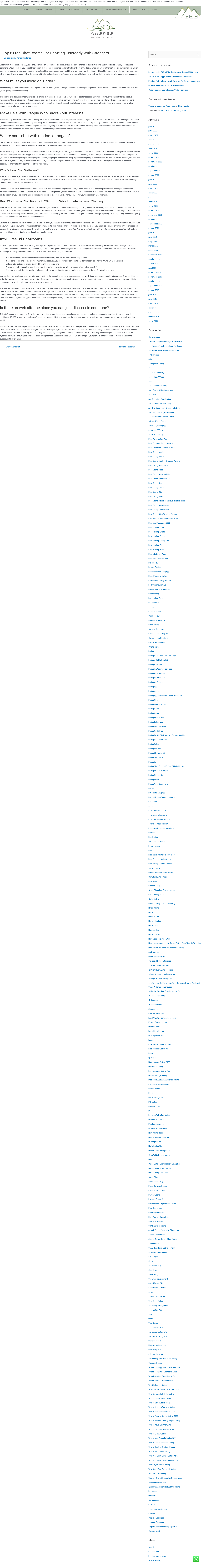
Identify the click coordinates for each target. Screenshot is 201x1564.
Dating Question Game (157, 725)
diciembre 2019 (154, 268)
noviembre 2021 (155, 212)
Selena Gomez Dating (157, 1213)
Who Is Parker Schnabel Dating (161, 1416)
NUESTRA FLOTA (92, 10)
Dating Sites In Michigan (158, 756)
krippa (150, 1023)
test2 (150, 1295)
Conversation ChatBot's (158, 626)
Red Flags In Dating (156, 1191)
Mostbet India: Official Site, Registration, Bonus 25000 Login (173, 72)
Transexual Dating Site (157, 1308)
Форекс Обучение (156, 1494)
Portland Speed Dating (157, 1178)
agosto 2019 (153, 286)
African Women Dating (157, 379)
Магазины (152, 1464)
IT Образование (155, 988)
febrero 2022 (153, 199)
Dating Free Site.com (157, 691)
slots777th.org (154, 1243)
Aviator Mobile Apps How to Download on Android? (170, 76)
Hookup (151, 894)
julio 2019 (152, 290)
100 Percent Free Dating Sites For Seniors (166, 341)
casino (151, 596)
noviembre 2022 (155, 160)
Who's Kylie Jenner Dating (159, 1438)
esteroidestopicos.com (158, 808)
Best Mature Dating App (158, 548)
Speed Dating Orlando (157, 1265)
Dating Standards (155, 760)
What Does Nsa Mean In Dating (161, 1356)
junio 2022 (152, 182)
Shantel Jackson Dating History (161, 1226)
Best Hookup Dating (156, 526)
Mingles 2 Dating (155, 1088)
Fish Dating (153, 820)
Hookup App (153, 898)
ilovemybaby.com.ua (156, 941)
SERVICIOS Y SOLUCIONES (69, 10)
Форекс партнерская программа (162, 1498)
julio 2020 (152, 264)
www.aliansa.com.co (157, 1455)
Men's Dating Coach (156, 1079)
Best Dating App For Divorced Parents (164, 453)
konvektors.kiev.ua (156, 1014)
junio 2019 (152, 294)
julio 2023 (152, 126)
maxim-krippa (154, 1070)
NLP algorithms (154, 1122)
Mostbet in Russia (156, 1101)
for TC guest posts (156, 825)
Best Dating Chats (156, 479)
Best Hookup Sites (156, 539)
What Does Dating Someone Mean (162, 1347)
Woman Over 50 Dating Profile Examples (165, 1451)
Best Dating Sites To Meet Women (162, 505)
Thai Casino (153, 1300)
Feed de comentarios (157, 1527)
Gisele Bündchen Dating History (161, 872)
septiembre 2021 (155, 221)
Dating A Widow (155, 652)
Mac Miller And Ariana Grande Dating (163, 1062)
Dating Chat (153, 686)
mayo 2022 (153, 186)
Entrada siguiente (128, 346)
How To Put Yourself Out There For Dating (166, 932)
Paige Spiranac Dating (157, 1165)
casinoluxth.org (154, 600)
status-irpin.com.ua (156, 1274)
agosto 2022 (153, 173)
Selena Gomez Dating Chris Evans (162, 1217)
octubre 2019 (154, 277)
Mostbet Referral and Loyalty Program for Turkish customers (174, 81)
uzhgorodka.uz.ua (155, 1330)
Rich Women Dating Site (158, 1196)
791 (150, 362)
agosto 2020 (153, 260)
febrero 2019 (153, 312)
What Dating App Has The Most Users (164, 1343)
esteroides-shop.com (157, 799)
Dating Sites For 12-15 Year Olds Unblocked (166, 751)
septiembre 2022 (155, 169)
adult (150, 375)
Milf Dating (152, 1083)
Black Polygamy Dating (157, 565)
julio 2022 (152, 178)
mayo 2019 (153, 299)
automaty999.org (155, 427)
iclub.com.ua (153, 937)
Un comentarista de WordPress (161, 105)
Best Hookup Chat (156, 518)
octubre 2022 (154, 164)
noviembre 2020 (155, 251)
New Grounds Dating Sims (159, 1118)
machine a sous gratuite (158, 1066)
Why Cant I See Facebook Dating (162, 1442)
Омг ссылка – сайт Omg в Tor (173, 110)
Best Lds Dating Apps (157, 544)
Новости (152, 1468)
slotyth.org (152, 1248)
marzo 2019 (153, 307)
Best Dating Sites (155, 487)
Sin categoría (9, 58)
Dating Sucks (153, 764)
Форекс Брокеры (156, 1490)
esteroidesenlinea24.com (159, 803)
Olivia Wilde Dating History (159, 1135)
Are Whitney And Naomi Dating (161, 410)
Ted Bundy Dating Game (158, 1282)
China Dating (153, 613)
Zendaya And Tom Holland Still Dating (164, 1459)
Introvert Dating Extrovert (158, 950)
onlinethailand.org (155, 1161)
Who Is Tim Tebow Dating (159, 1425)
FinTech (151, 816)
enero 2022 (153, 203)
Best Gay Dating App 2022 (159, 513)
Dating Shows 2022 (156, 738)
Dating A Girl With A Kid (158, 648)
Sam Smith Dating (155, 1200)
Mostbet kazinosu (156, 1105)
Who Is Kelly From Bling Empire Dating (164, 1395)
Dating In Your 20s (156, 704)
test (150, 1291)
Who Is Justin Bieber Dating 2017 (162, 1386)
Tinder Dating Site (155, 1304)
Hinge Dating (153, 890)
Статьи (151, 1477)
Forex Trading (154, 829)
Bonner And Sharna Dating (159, 578)
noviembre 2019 (155, 273)
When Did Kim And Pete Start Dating (163, 1364)
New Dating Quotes (156, 1113)
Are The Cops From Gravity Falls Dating (165, 401)
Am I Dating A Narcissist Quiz (160, 384)
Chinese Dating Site (156, 617)
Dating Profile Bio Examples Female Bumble (166, 721)
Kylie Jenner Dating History (159, 1027)
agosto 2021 (153, 225)
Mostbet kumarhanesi (157, 1109)
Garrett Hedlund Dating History (161, 855)
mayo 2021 (153, 238)
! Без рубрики (154, 332)
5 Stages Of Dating (156, 358)
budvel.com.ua (154, 591)
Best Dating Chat (155, 475)
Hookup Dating (154, 903)
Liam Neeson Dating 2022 (159, 1044)
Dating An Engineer (156, 669)
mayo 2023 (153, 134)
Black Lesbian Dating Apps (159, 561)
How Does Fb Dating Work (159, 920)
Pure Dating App (155, 1187)
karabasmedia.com (156, 997)
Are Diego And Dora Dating (159, 392)
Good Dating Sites (156, 877)
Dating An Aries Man (156, 665)
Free (150, 833)
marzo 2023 (153, 143)
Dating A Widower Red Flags (160, 656)
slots (150, 1239)
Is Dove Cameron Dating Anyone (162, 958)
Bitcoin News (153, 552)
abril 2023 (152, 139)
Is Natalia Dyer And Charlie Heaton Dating (165, 975)
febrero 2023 (153, 147)
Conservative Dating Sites (159, 622)
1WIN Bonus (153, 349)
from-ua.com (154, 851)
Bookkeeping (153, 583)
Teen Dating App (155, 1286)
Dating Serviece (154, 734)
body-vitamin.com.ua (157, 574)
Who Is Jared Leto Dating (159, 1377)
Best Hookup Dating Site (158, 531)
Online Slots (153, 1157)
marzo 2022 (153, 195)
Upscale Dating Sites (157, 1321)
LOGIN (154, 10)
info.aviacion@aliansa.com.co (146, 1556)
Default (151, 773)
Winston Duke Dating (157, 1446)
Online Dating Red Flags (158, 1152)
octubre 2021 (154, 216)
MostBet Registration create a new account (166, 85)
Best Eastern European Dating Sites (163, 509)
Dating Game (153, 695)
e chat (35, 332)
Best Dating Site (155, 483)
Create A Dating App (156, 630)
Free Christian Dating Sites (159, 842)
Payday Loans (154, 1174)
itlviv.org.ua (153, 992)
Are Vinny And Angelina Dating (161, 405)
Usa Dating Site (154, 1325)
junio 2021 (152, 234)
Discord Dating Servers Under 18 (161, 782)
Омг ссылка (153, 1472)
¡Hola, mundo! (183, 105)
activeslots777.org (156, 371)
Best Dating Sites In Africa (159, 496)
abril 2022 (152, 190)
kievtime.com (154, 1010)
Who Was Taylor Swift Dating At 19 (163, 1434)
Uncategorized (154, 1317)
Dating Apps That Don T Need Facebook (165, 682)
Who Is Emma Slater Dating (159, 1373)
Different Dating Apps (157, 777)
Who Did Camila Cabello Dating (161, 1369)
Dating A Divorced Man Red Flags (162, 643)
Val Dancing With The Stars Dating (162, 1334)
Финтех (151, 1485)
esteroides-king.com (157, 794)
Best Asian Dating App (157, 431)
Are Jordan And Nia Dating (159, 397)
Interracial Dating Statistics (159, 945)
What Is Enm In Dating (157, 1360)
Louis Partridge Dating (157, 1057)
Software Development (158, 1256)
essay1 (151, 790)
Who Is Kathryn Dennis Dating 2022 (163, 1390)
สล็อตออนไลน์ (154, 1503)
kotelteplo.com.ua (155, 1018)
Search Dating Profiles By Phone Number (165, 1209)
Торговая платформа (157, 1481)
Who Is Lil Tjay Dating (157, 1408)
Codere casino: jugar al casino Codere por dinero (169, 89)
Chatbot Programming (157, 609)
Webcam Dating (155, 1338)
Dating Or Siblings (155, 717)
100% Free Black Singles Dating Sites (163, 345)
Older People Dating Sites (159, 1131)
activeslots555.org (156, 366)
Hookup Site (153, 911)
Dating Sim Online (155, 743)
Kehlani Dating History (157, 1005)
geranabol (152, 864)
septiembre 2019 (155, 281)
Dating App (153, 673)
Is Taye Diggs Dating (156, 979)
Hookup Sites (154, 916)
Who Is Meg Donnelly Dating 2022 (162, 1412)
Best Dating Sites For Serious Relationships (166, 492)
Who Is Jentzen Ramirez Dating (161, 1382)
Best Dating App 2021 (157, 444)
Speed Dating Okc (155, 1261)
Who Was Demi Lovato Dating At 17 (163, 1429)
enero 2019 (153, 316)
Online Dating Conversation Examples (164, 1144)
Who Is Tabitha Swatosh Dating (161, 1421)
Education (152, 786)
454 (150, 353)
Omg (150, 1140)
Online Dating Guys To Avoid (160, 1148)
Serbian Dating (154, 1222)
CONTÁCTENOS (139, 10)
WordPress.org (154, 1532)
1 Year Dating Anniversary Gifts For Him (165, 336)
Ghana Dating (154, 868)
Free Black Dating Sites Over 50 (161, 838)
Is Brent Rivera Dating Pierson (160, 954)
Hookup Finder (154, 907)
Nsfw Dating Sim (155, 1127)
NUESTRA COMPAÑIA (44, 10)
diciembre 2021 (154, 208)
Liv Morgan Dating (155, 1049)
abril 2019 (152, 303)
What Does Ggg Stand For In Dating (163, 1351)
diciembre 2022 (154, 156)
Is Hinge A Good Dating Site (160, 963)
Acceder (151, 1519)
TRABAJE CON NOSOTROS (116, 10)
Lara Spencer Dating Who (159, 1031)
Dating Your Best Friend (158, 769)
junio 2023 (152, 130)
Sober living (153, 1252)
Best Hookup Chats (156, 522)
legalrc (151, 1036)
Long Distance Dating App (159, 1053)
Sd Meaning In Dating (157, 1204)
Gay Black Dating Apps (157, 859)
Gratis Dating (153, 881)
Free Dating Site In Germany (160, 846)
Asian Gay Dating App (157, 418)
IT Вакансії (153, 984)
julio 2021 (152, 229)
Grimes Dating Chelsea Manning (161, 885)
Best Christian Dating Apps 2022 (161, 436)
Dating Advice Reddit (157, 660)
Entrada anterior (11, 346)
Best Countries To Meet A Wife (161, 440)
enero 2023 (153, 152)
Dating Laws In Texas (157, 712)
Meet (150, 1075)
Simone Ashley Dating (157, 1230)
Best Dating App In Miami (158, 457)
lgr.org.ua (152, 1040)
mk (149, 1092)
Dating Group (153, 699)
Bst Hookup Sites (155, 587)
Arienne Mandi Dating (157, 414)
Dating (151, 639)
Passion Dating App (156, 1170)
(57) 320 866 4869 (77, 1556)
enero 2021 (153, 247)
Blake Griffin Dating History (159, 570)
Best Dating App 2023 (157, 449)
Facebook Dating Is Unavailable (161, 812)
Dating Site (152, 747)
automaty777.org (155, 423)
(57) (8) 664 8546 (92, 1556)
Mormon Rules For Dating (159, 1096)
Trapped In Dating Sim (157, 1312)
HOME (26, 10)
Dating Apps (153, 678)
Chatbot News (154, 604)
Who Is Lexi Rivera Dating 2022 (161, 1403)
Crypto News (153, 635)
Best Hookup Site (155, 535)
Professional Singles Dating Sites (162, 1183)
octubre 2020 (154, 255)
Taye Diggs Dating (155, 1278)
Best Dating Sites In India (158, 500)
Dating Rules (153, 730)
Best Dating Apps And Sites (160, 466)
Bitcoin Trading (154, 557)
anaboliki (152, 388)
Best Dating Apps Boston (159, 470)
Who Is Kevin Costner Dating (160, 1399)
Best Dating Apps (155, 462)
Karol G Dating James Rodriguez (162, 1001)
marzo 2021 (153, 242)
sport (150, 1269)
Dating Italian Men (155, 708)
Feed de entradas (155, 1523)
